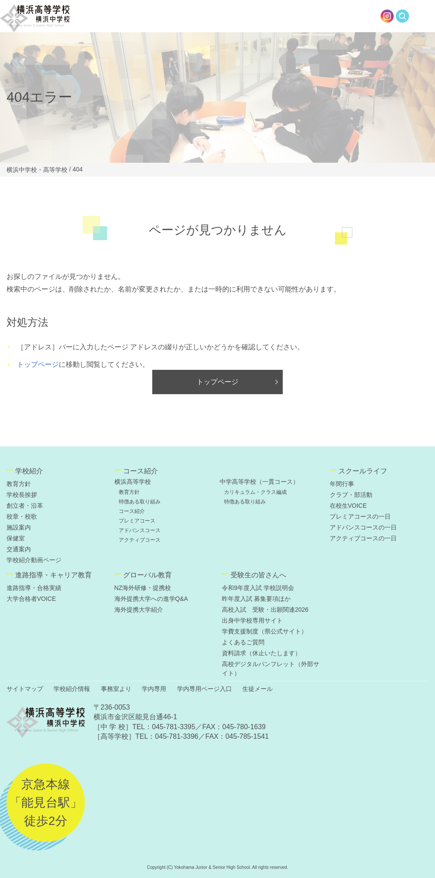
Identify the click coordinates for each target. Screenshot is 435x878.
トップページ (38, 364)
